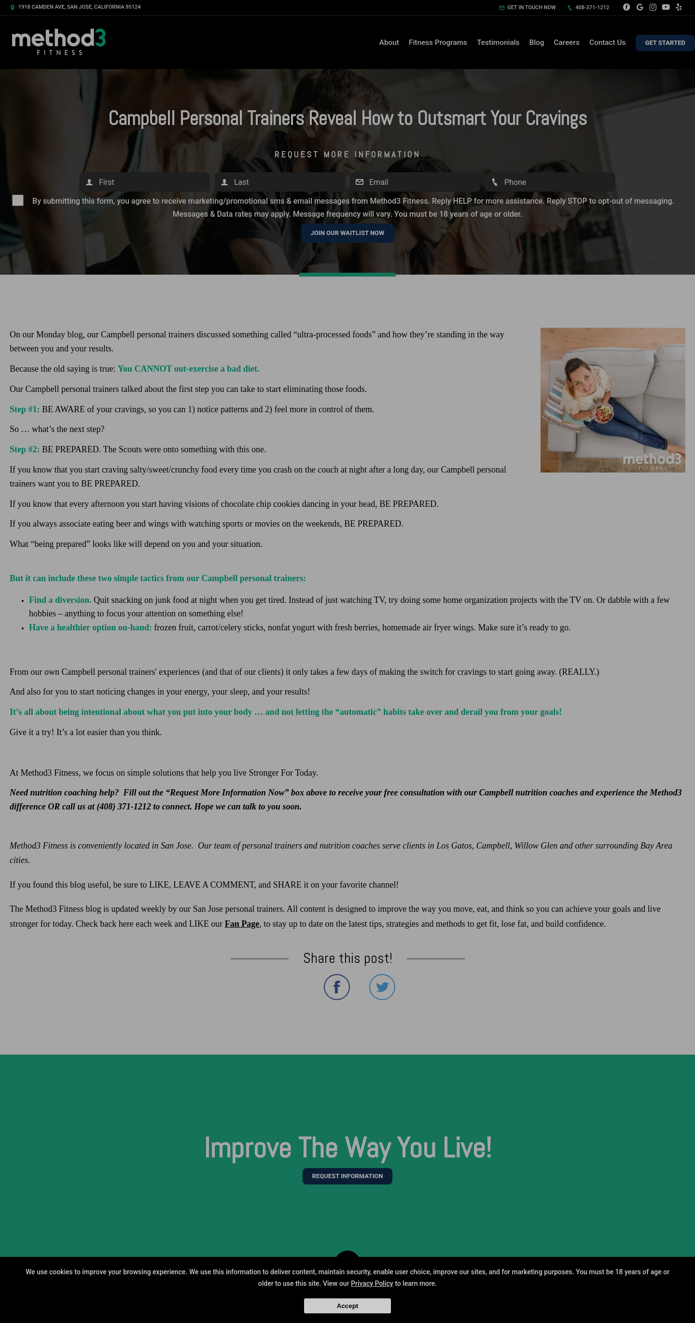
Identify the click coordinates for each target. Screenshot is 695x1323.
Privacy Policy (372, 1283)
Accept (347, 1305)
